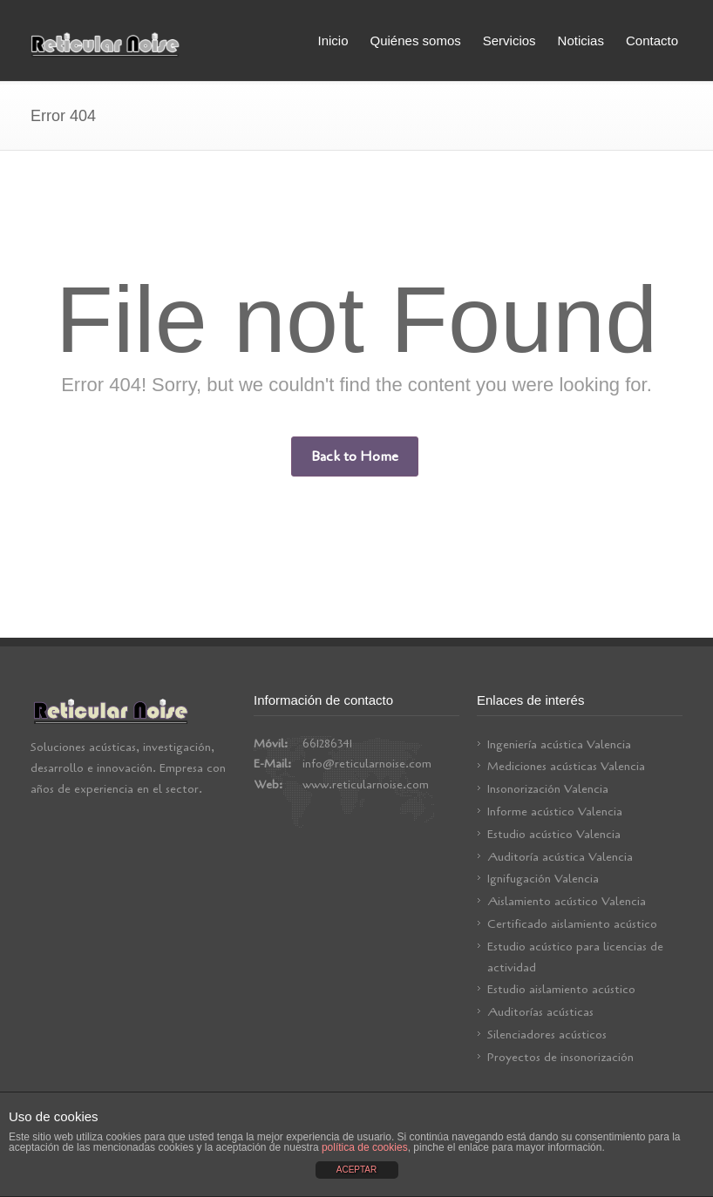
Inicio (332, 40)
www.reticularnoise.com (365, 784)
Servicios (509, 40)
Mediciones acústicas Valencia (566, 766)
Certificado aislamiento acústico (572, 924)
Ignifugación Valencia (543, 878)
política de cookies (365, 1147)
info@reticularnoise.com (366, 763)
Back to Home (354, 456)
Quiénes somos (415, 40)
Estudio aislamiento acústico (561, 989)
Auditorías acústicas (540, 1012)
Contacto (652, 40)
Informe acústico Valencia (554, 811)
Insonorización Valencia (547, 789)
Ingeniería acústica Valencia (559, 744)
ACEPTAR (356, 1169)
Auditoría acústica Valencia (560, 857)
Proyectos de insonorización (560, 1057)
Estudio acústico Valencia (554, 834)
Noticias (581, 40)
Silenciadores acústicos (547, 1034)
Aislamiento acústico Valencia (566, 901)
